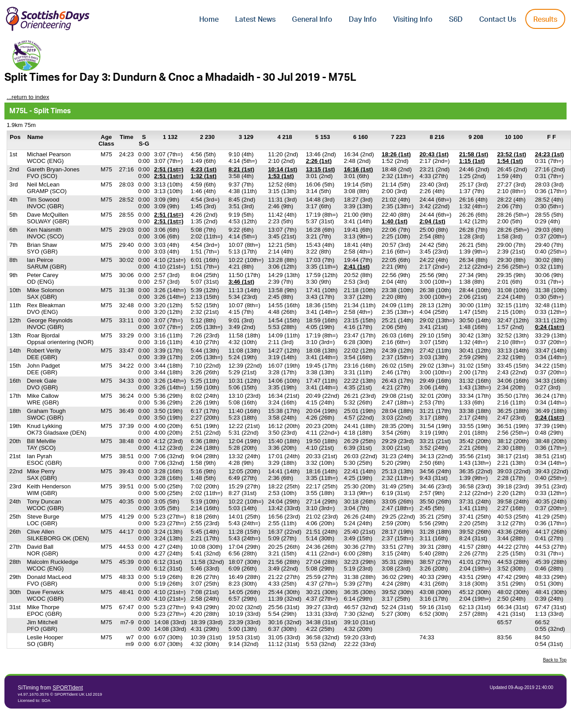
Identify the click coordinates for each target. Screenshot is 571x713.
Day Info (363, 19)
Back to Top (555, 660)
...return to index (28, 97)
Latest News (255, 19)
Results (545, 19)
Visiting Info (413, 19)
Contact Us (497, 19)
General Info (312, 19)
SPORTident (68, 688)
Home (209, 19)
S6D (456, 19)
